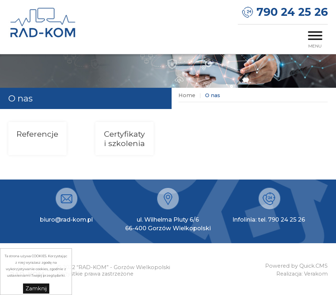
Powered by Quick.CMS (296, 266)
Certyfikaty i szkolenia (124, 138)
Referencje (37, 134)
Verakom (316, 274)
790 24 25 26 (292, 12)
